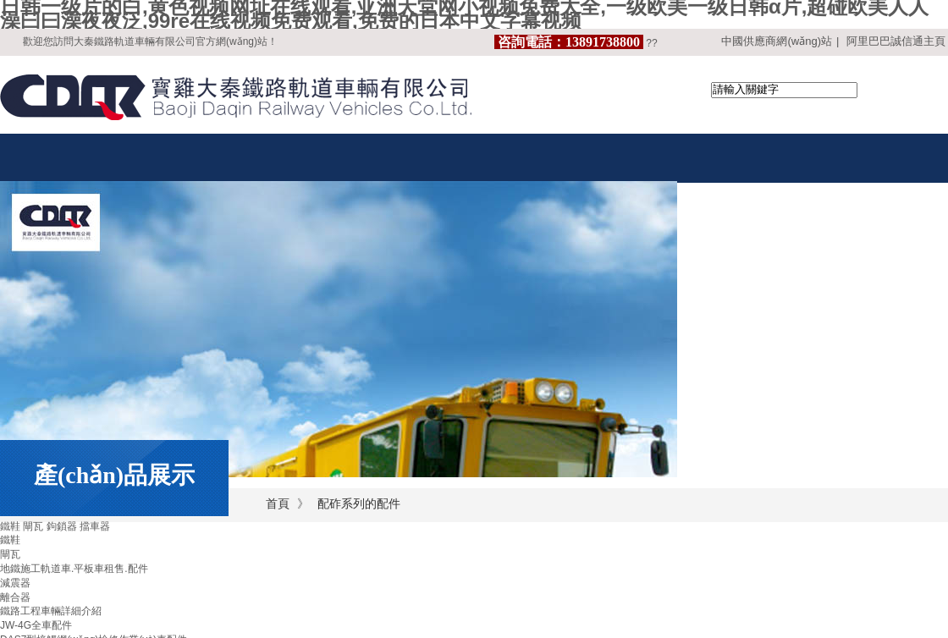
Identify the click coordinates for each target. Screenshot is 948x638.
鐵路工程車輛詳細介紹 (51, 611)
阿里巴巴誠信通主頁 (895, 41)
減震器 (15, 583)
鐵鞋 (10, 540)
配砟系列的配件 (358, 504)
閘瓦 (10, 554)
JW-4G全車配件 (36, 625)
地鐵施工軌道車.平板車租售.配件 (74, 569)
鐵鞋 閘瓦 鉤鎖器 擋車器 (55, 526)
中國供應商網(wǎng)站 (776, 41)
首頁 (277, 504)
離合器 (15, 597)
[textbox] (784, 90)
